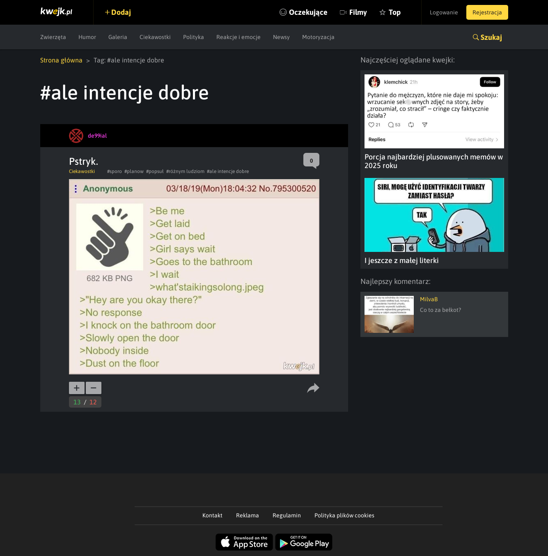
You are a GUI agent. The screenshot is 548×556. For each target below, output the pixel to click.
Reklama (247, 515)
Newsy (281, 37)
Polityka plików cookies (344, 515)
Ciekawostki (155, 37)
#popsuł (155, 171)
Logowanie (444, 12)
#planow (134, 171)
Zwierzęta (53, 37)
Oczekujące (308, 12)
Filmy (358, 12)
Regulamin (287, 515)
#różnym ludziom (185, 171)
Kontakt (212, 515)
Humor (87, 37)
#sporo (114, 171)
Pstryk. (83, 161)
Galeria (117, 37)
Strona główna (61, 60)
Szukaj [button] (491, 37)
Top (395, 12)
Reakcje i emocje (238, 37)
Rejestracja (487, 12)
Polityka (193, 37)
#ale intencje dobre (228, 171)
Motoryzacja (318, 37)
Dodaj (121, 12)
